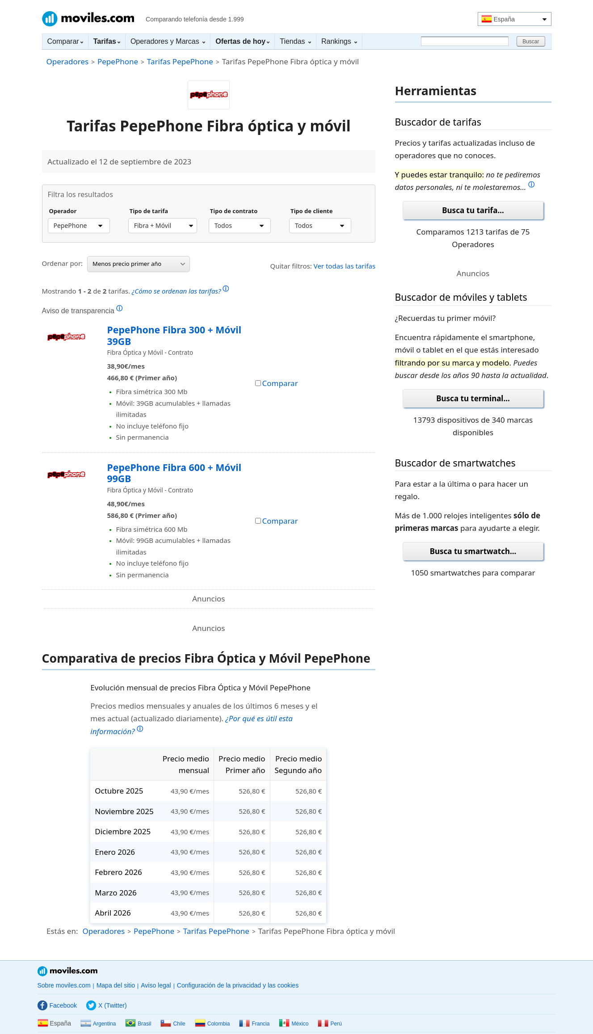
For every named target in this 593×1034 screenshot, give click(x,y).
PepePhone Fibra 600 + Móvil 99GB (174, 473)
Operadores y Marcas (167, 41)
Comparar (65, 41)
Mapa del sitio (116, 985)
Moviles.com (88, 18)
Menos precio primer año (139, 264)
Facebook (57, 1005)
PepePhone (117, 61)
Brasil (138, 1024)
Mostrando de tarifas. (135, 289)
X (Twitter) (106, 1005)
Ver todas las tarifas (345, 265)
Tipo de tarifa (149, 211)
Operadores (67, 61)
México (293, 1024)
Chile (172, 1024)
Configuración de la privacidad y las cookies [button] (238, 985)
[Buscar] (465, 41)
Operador (63, 211)
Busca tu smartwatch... (473, 551)
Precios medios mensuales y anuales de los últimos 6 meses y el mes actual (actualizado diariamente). (203, 718)
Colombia (212, 1024)
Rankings (339, 41)
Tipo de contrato (234, 211)
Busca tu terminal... (473, 398)
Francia (254, 1024)
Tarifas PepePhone (180, 61)
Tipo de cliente (311, 211)
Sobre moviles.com (64, 985)
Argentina (98, 1024)
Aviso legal (156, 985)
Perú (329, 1024)
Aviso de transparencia (82, 311)
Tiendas (295, 41)
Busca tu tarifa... (473, 210)
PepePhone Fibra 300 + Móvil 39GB (174, 335)
